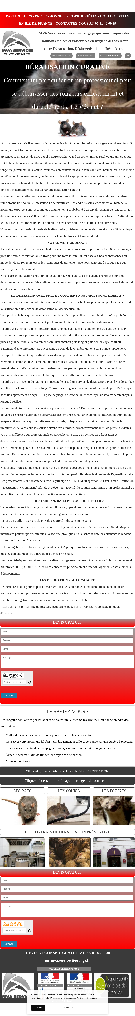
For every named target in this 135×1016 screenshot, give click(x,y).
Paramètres (67, 1008)
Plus (127, 56)
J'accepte (38, 1008)
